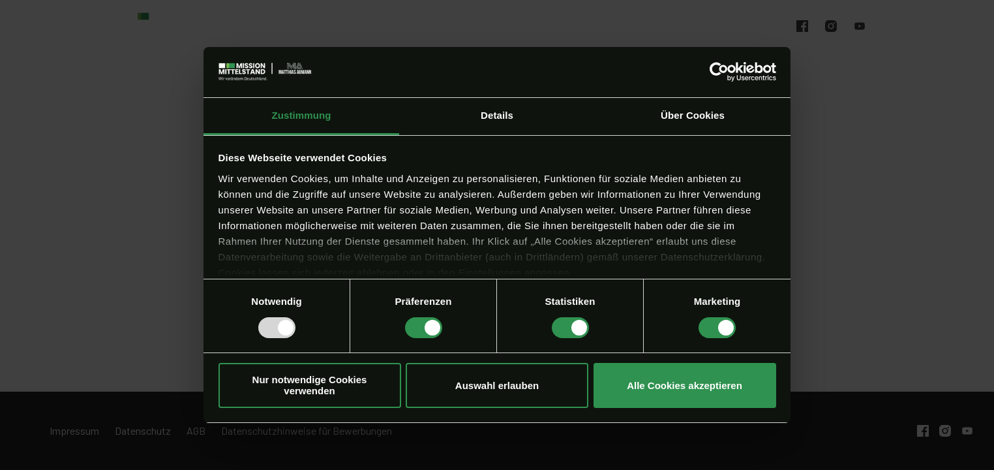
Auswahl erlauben (497, 385)
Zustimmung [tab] (301, 115)
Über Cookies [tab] (693, 115)
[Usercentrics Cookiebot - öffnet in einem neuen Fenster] (719, 72)
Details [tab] (497, 115)
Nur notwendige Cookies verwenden (309, 385)
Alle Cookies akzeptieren (684, 385)
